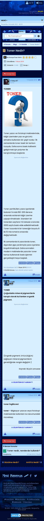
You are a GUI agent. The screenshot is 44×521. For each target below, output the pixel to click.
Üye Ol (29, 2)
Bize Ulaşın (28, 502)
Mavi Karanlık (15, 483)
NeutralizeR (22, 509)
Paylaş (29, 263)
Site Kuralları (21, 499)
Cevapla (36, 275)
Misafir (40, 11)
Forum (7, 44)
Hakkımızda (17, 502)
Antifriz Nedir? (33, 462)
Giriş (39, 2)
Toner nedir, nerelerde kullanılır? (23, 450)
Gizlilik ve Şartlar (34, 499)
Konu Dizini (10, 499)
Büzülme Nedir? (11, 462)
